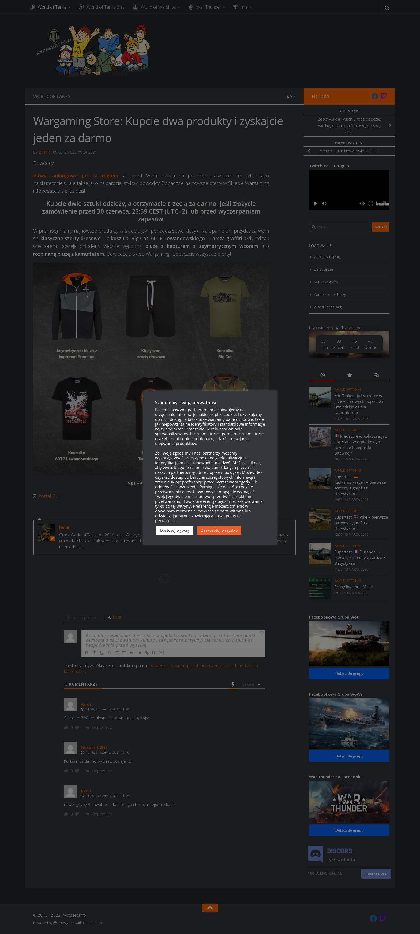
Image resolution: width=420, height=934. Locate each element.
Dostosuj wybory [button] (175, 530)
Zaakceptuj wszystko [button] (219, 530)
